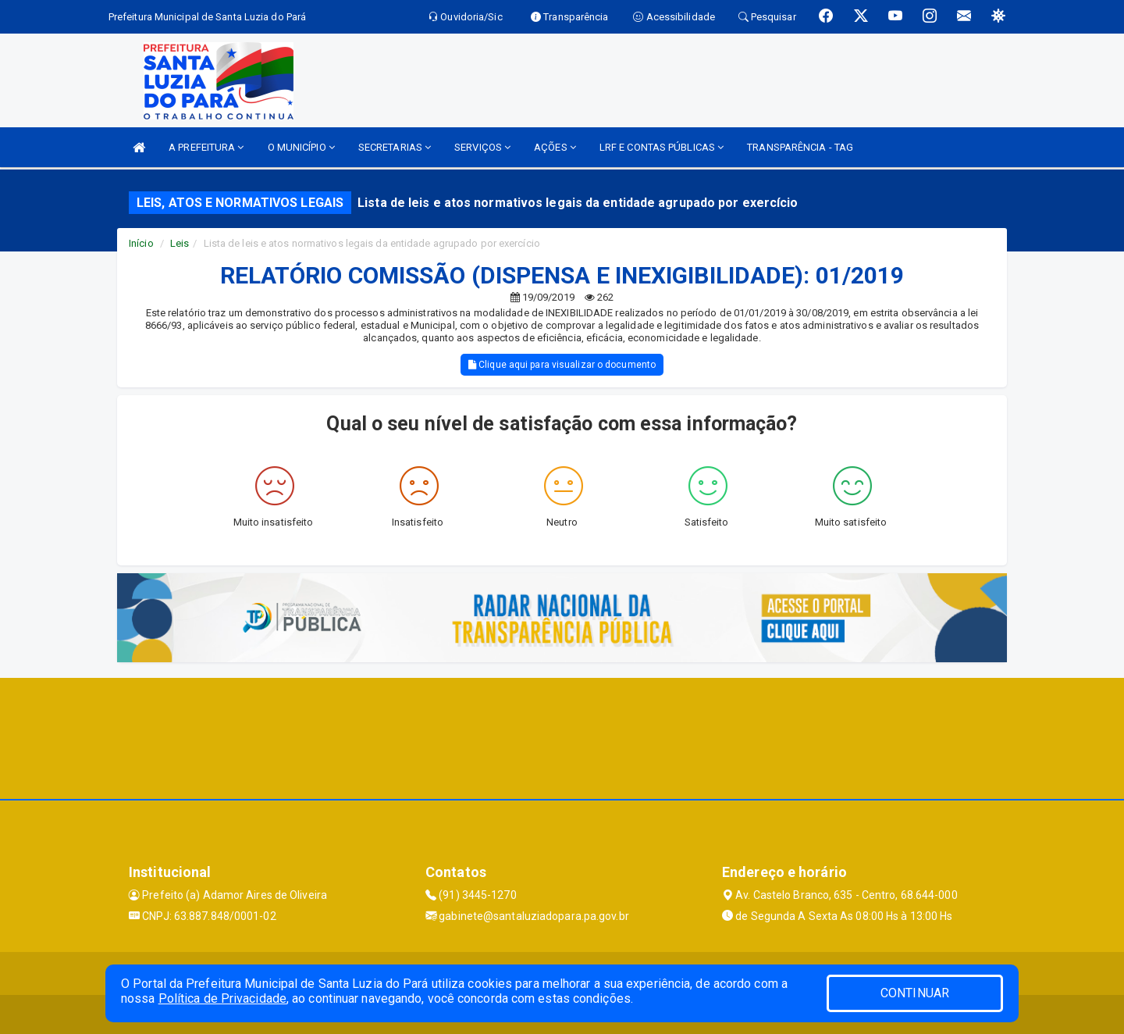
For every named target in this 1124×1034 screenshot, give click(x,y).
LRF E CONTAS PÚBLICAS (661, 147)
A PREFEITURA (206, 147)
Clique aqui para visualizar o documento (562, 364)
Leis (179, 243)
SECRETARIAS (394, 147)
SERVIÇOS (482, 147)
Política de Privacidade (222, 998)
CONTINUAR (914, 993)
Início (141, 243)
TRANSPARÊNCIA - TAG (800, 147)
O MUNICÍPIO (301, 147)
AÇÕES (555, 147)
